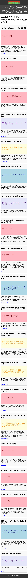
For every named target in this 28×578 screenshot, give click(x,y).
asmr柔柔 (7, 11)
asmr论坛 (8, 8)
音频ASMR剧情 (4, 215)
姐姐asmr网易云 (4, 384)
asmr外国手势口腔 (5, 109)
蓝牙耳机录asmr (4, 190)
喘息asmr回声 (19, 12)
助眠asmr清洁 (4, 357)
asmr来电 (3, 83)
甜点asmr (24, 6)
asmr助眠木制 (4, 161)
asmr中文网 (3, 548)
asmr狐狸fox (3, 465)
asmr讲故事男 (4, 328)
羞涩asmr (18, 6)
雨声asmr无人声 (15, 8)
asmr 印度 (3, 243)
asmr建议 (3, 489)
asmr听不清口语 (4, 302)
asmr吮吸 (3, 571)
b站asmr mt (3, 136)
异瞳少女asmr (19, 7)
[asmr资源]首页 (5, 6)
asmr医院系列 (14, 11)
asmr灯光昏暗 (4, 410)
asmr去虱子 (11, 12)
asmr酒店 (3, 515)
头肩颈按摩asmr (4, 438)
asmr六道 (12, 6)
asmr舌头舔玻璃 (19, 10)
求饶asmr (4, 7)
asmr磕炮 (20, 11)
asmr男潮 (12, 10)
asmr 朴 (3, 271)
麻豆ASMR (3, 53)
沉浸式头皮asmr (10, 7)
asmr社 (22, 8)
